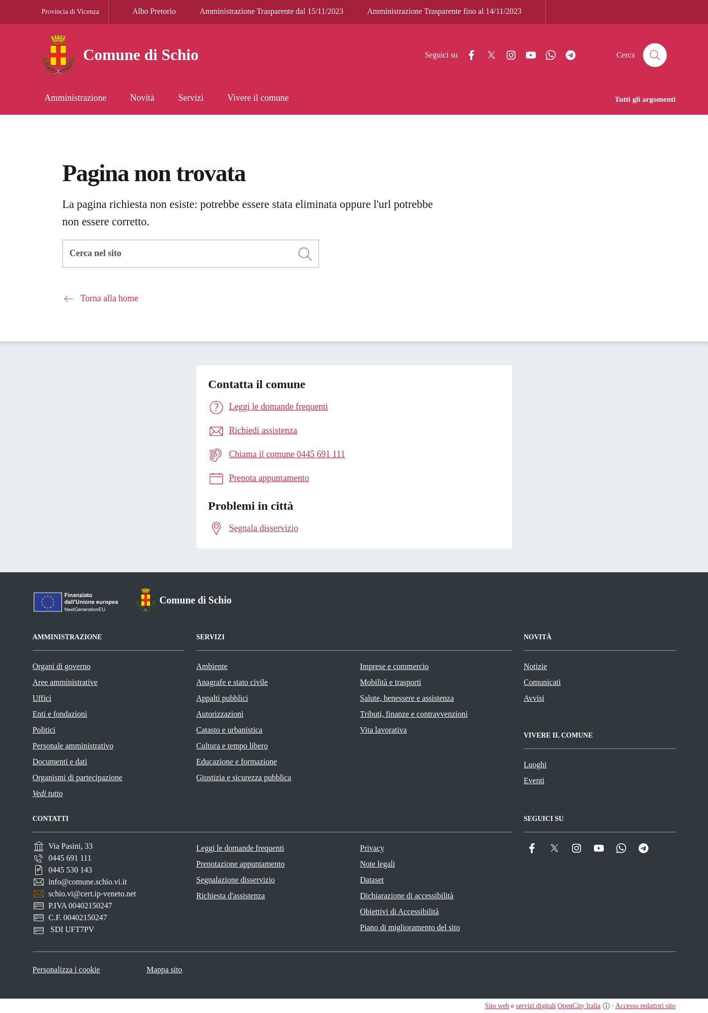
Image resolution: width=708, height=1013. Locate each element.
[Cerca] (305, 254)
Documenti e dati (60, 761)
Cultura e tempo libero (232, 746)
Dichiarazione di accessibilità (406, 895)
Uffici (42, 698)
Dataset (372, 880)
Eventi (534, 780)
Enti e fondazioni (60, 714)
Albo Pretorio (154, 11)
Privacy (372, 848)
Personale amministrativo (73, 746)
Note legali (377, 864)
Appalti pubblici (222, 698)
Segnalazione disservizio (235, 880)
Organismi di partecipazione (78, 777)
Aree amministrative (65, 682)
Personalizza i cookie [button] (66, 969)
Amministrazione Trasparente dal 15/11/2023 (271, 11)
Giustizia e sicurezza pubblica (243, 777)
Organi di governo (62, 666)
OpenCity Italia (579, 1006)
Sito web (497, 1006)
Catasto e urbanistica (229, 730)
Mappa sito (164, 969)
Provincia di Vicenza (70, 11)
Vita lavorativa (383, 730)
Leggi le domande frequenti (240, 848)
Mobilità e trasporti (391, 682)
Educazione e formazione (236, 761)
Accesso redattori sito (645, 1006)
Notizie (535, 666)
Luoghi (535, 764)
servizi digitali (536, 1006)
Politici (44, 730)
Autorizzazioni (220, 714)
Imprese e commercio (394, 666)
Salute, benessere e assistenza (407, 698)
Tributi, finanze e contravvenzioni (414, 714)
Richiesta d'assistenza (230, 895)
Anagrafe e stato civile (232, 682)
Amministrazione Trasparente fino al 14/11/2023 (444, 11)
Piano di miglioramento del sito (410, 927)
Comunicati (542, 682)
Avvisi (534, 698)
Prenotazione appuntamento (240, 864)
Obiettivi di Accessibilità (399, 911)
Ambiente (212, 666)
